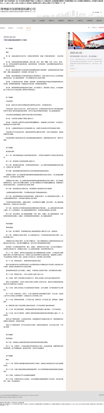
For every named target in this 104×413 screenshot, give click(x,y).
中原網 (20, 397)
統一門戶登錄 (96, 12)
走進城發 (42, 20)
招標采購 (89, 20)
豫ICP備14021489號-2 (6, 397)
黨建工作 (70, 20)
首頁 (33, 20)
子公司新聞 (20, 28)
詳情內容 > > (73, 68)
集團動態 (2, 28)
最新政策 (28, 28)
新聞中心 (51, 20)
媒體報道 (10, 28)
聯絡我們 (99, 20)
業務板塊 (61, 20)
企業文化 (80, 20)
